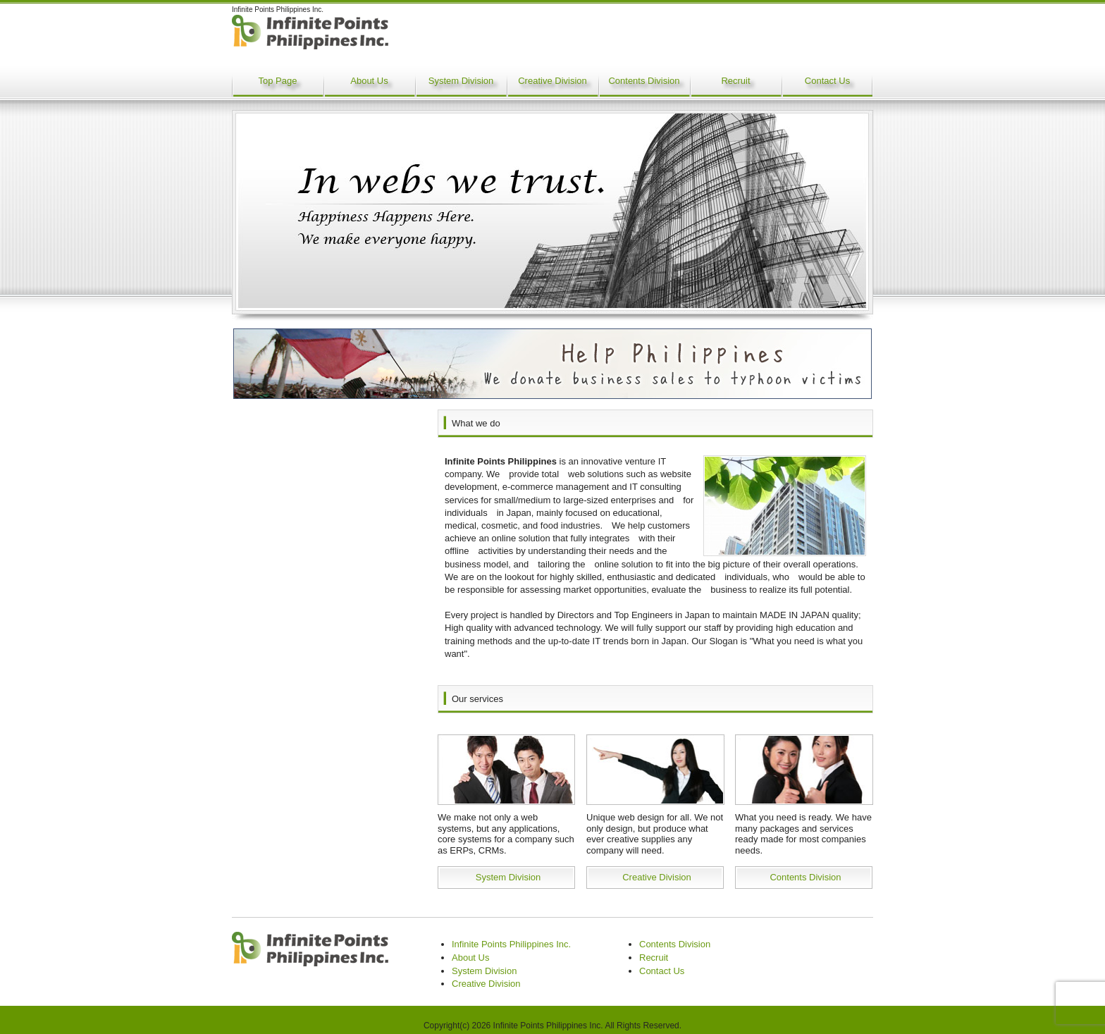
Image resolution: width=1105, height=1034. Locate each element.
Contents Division (643, 80)
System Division (460, 80)
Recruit (735, 80)
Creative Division (552, 80)
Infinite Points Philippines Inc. (511, 944)
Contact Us (827, 80)
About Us (369, 80)
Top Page (278, 80)
